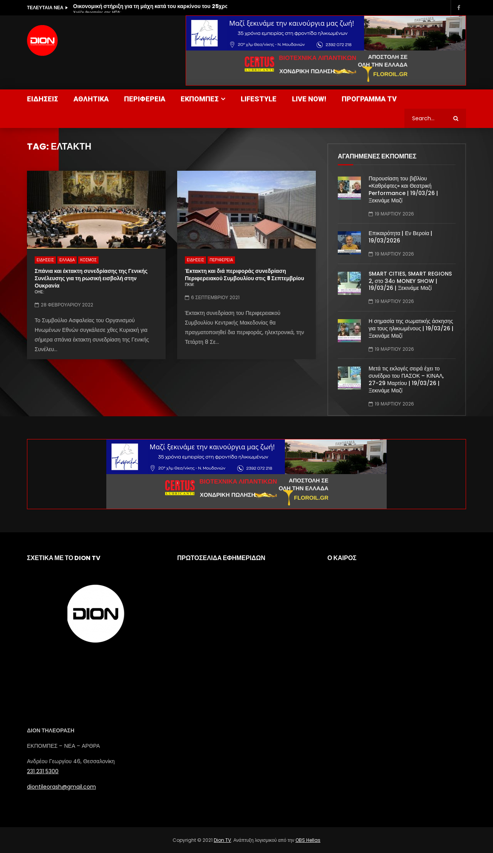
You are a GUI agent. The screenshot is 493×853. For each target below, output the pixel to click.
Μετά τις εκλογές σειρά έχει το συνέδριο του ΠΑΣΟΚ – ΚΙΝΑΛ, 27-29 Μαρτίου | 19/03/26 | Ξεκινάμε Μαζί (406, 379)
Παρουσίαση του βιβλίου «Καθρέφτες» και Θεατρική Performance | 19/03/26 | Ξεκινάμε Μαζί (403, 189)
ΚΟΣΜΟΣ (88, 260)
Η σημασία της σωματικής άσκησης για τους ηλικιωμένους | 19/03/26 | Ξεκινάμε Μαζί (411, 328)
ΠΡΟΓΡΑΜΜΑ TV (369, 99)
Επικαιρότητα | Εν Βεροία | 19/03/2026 (400, 236)
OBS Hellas (307, 840)
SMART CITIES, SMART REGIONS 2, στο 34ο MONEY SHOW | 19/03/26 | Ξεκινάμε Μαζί (410, 281)
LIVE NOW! (309, 99)
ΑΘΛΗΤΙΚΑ (91, 99)
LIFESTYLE (259, 99)
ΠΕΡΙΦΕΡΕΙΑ (144, 99)
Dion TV (222, 840)
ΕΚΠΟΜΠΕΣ (200, 99)
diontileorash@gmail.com (61, 787)
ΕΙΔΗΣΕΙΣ (42, 99)
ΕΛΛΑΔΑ (67, 260)
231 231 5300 (43, 771)
